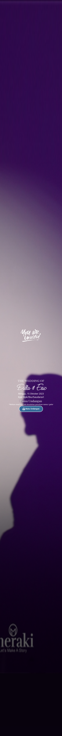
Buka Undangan (31, 409)
